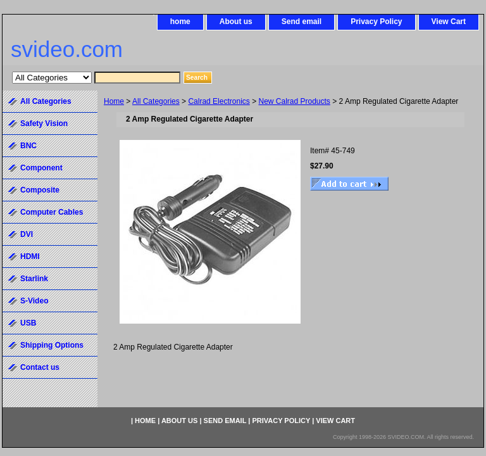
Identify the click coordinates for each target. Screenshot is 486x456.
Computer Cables (51, 212)
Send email (301, 21)
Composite (39, 190)
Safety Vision (44, 123)
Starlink (34, 278)
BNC (28, 145)
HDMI (30, 256)
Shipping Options (52, 345)
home (180, 21)
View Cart (449, 21)
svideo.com (67, 49)
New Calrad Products (294, 101)
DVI (26, 234)
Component (41, 167)
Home (114, 101)
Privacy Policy (376, 21)
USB (28, 323)
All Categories (156, 101)
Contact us (39, 367)
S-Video (34, 300)
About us (236, 21)
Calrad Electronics (218, 101)
